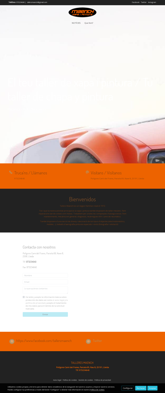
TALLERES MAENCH (82, 362)
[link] (82, 12)
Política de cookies (70, 380)
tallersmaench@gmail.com (37, 2)
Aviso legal (57, 380)
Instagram (152, 2)
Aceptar (152, 388)
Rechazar (141, 388)
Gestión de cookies (85, 380)
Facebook (135, 2)
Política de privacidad (102, 380)
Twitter (144, 2)
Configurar (128, 388)
